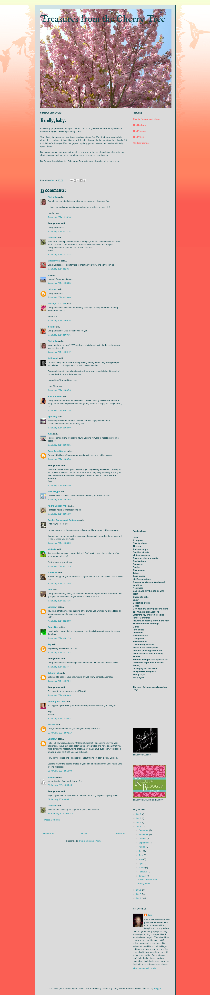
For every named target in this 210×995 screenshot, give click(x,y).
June (141, 855)
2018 (139, 814)
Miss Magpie (54, 491)
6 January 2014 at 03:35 (59, 445)
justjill (51, 327)
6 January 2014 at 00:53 (59, 390)
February (143, 871)
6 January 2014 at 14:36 (59, 600)
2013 (139, 890)
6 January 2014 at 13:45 (59, 583)
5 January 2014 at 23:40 (59, 297)
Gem (50, 589)
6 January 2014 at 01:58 (59, 410)
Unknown (52, 289)
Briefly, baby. (144, 883)
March (142, 867)
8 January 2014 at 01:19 (59, 638)
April (141, 863)
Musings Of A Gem (57, 303)
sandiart (52, 237)
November (144, 834)
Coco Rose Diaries (57, 451)
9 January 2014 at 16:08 (59, 718)
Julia (50, 434)
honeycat (52, 572)
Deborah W (53, 673)
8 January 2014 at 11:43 (59, 652)
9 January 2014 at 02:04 (59, 681)
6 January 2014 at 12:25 (59, 566)
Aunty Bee (53, 627)
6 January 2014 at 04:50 (59, 485)
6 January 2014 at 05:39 (59, 514)
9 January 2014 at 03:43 (59, 695)
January (143, 876)
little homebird (55, 396)
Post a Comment (52, 820)
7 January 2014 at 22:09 (59, 621)
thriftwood (53, 358)
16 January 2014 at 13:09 (60, 771)
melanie (52, 777)
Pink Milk (52, 197)
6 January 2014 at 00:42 (59, 352)
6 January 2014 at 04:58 (59, 499)
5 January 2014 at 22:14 (59, 231)
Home (84, 833)
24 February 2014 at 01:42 (60, 813)
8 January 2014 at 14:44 (59, 667)
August (142, 847)
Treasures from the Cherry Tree (102, 19)
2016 (139, 818)
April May (52, 416)
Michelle (52, 549)
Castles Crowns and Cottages (63, 520)
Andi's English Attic (58, 506)
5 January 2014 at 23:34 (59, 269)
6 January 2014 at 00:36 (59, 335)
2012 (139, 894)
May (141, 859)
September (144, 842)
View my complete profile (145, 968)
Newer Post (48, 833)
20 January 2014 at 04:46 (60, 785)
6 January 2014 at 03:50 (59, 459)
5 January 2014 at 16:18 (59, 217)
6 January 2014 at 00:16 (59, 320)
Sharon (51, 724)
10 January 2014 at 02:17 (60, 733)
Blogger (157, 988)
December (144, 830)
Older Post (120, 833)
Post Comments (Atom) (90, 841)
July (141, 851)
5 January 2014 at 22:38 (59, 254)
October (143, 838)
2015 (139, 822)
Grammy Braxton (56, 701)
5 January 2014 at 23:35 (59, 283)
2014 (139, 826)
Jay (49, 644)
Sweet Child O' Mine (147, 879)
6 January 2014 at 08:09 (59, 543)
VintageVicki (54, 261)
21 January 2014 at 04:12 (60, 799)
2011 (139, 898)
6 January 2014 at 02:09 (59, 427)
